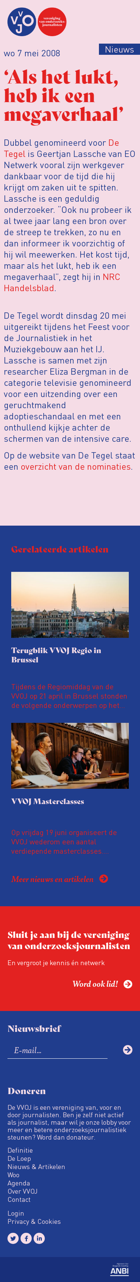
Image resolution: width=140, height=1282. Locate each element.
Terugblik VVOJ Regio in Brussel (56, 655)
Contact (19, 1199)
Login (15, 1213)
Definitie (20, 1150)
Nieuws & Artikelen (36, 1166)
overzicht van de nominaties (76, 466)
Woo (13, 1175)
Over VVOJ (22, 1191)
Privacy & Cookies (34, 1221)
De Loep (19, 1158)
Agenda (18, 1183)
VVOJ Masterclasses (47, 801)
